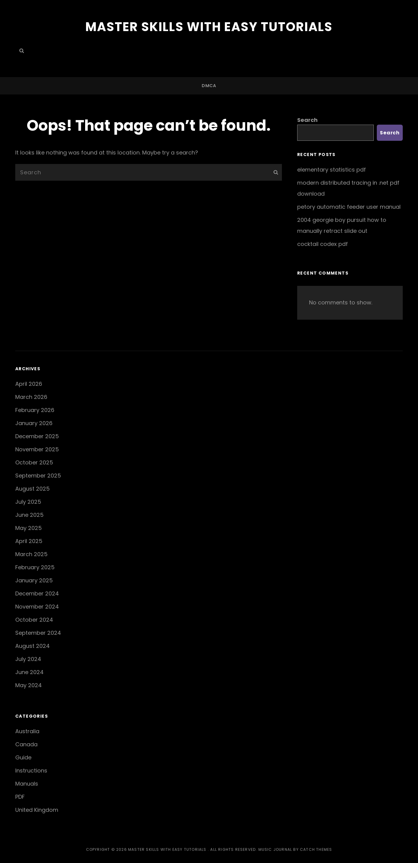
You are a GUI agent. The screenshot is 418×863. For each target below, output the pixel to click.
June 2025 (29, 515)
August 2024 (32, 646)
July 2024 (28, 659)
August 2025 (32, 488)
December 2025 (37, 436)
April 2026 (28, 384)
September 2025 (38, 475)
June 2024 (29, 672)
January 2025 (34, 580)
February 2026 (34, 410)
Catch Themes (316, 849)
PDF (20, 797)
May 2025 (28, 528)
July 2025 (28, 502)
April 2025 (28, 541)
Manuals (26, 783)
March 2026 (31, 397)
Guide (23, 757)
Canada (26, 744)
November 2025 (37, 449)
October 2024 (34, 619)
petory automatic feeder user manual (349, 207)
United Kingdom (36, 810)
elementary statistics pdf (331, 169)
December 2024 (37, 593)
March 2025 (31, 554)
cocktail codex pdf (322, 244)
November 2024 (37, 606)
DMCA (209, 86)
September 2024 (38, 633)
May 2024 (28, 685)
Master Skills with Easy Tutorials (209, 26)
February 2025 (35, 567)
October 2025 (34, 462)
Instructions (31, 770)
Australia (27, 731)
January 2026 (33, 423)
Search (307, 120)
